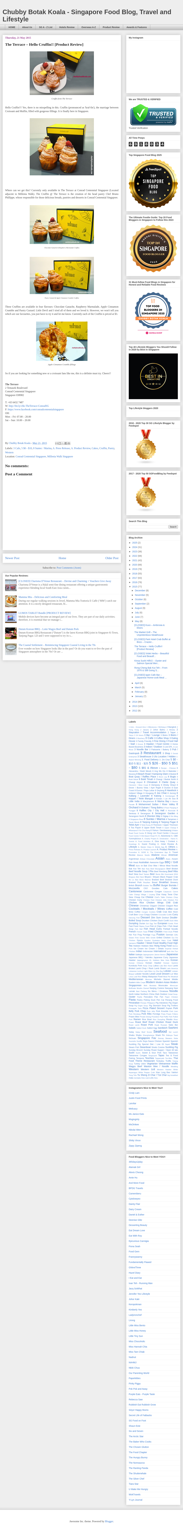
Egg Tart (153, 923)
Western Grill (148, 1069)
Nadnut (132, 1357)
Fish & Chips (156, 926)
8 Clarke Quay (167, 782)
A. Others (170, 847)
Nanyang (169, 988)
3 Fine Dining (159, 741)
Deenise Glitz (135, 1220)
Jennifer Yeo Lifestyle (139, 1294)
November (140, 595)
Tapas (161, 1055)
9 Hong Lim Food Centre (157, 833)
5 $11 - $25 (141, 763)
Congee (145, 912)
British (131, 885)
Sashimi (173, 1027)
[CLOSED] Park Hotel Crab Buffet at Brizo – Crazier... (152, 640)
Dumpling (133, 923)
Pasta (132, 999)
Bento (158, 874)
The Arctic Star (136, 1436)
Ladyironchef (135, 1315)
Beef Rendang (160, 871)
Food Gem (134, 1251)
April (137, 683)
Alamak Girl (134, 1167)
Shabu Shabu (135, 1035)
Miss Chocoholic (137, 1341)
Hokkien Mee (147, 946)
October (139, 599)
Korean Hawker (153, 963)
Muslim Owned (143, 988)
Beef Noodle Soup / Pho (141, 871)
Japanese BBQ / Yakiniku (141, 957)
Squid (167, 1044)
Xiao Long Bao (163, 1072)
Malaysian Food (155, 977)
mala (131, 1078)
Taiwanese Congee (138, 1055)
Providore (155, 1017)
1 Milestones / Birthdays (156, 727)
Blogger (109, 1521)
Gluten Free (134, 938)
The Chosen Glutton (139, 1447)
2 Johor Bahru (157, 730)
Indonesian (148, 951)
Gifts (176, 935)
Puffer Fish (168, 1017)
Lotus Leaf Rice (135, 977)
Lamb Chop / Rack (144, 968)
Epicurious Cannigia (139, 1241)
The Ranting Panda (138, 1468)
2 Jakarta (144, 730)
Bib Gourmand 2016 (169, 874)
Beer (152, 874)
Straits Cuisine (158, 1047)
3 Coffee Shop (161, 738)
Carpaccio (167, 892)
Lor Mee (174, 974)
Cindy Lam (134, 1093)
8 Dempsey (154, 785)
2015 (135, 586)
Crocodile (162, 915)
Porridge (156, 1014)
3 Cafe (16, 448)
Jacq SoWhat (135, 1288)
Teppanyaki (159, 1058)
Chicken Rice (136, 902)
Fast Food (133, 926)
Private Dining (145, 1017)
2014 (135, 701)
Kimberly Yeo (135, 1309)
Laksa (156, 966)
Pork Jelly (151, 1011)
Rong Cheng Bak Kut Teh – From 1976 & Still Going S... (150, 669)
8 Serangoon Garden (163, 813)
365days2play (136, 1162)
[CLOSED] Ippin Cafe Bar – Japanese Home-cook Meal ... (150, 676)
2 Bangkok (171, 727)
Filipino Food (144, 926)
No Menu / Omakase (158, 991)
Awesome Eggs (157, 862)
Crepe (141, 915)
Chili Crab (172, 902)
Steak (174, 1044)
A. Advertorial (164, 836)
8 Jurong (172, 793)
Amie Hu (133, 1177)
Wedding (174, 1066)
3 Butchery (140, 738)
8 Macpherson (147, 801)
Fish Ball (139, 929)
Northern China (147, 994)
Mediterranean (136, 979)
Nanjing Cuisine (157, 988)
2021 (135, 560)
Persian (143, 1003)
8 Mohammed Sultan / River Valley (155, 804)
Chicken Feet (148, 900)
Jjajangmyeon (142, 960)
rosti (147, 1078)
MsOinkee (134, 1124)
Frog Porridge (144, 935)
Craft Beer (133, 915)
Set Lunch (173, 1032)
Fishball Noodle (170, 929)
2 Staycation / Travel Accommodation (153, 731)
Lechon (140, 971)
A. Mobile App (158, 847)
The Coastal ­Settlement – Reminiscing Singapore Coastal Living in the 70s (57, 645)
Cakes (95, 448)
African (164, 855)
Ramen (137, 1019)
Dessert (145, 917)
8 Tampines (171, 819)
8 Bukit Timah (146, 779)
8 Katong (156, 796)
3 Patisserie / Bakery (159, 749)
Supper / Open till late (167, 1050)
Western (9, 452)
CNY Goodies (151, 888)
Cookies (152, 912)
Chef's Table (160, 897)
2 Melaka (171, 730)
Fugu (153, 935)
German (169, 935)
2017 (135, 578)
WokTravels (134, 1494)
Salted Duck (141, 1028)
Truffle (168, 1061)
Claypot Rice (172, 906)
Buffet (156, 885)
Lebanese (133, 971)
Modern (150, 982)
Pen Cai (160, 1000)
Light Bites (148, 971)
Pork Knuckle (162, 1011)
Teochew (149, 1058)
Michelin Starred (162, 979)
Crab (159, 911)
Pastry (111, 448)
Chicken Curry (135, 900)
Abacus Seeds (143, 855)
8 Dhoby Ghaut (168, 785)
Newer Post (12, 558)
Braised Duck (171, 880)
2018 (135, 573)
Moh (145, 985)
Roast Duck (172, 1022)
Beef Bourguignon (157, 869)
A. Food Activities (142, 841)
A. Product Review (80, 448)
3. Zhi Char (164, 760)
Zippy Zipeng (135, 1145)
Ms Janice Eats (136, 1114)
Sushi (131, 1052)
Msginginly (134, 1119)
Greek (153, 938)
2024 (135, 547)
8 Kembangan (169, 796)
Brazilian (146, 882)
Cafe (165, 888)
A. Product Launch (148, 850)
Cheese (149, 897)
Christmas (144, 906)
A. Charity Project (149, 839)
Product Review (111, 27)
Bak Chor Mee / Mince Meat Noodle (161, 866)
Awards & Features (136, 27)
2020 (135, 564)
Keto (167, 960)
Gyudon (147, 940)
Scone (149, 1032)
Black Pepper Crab (169, 877)
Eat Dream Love (137, 1230)
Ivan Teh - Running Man (140, 1283)
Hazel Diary (134, 1272)
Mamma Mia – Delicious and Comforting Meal (42, 597)
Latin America (172, 968)
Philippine (151, 1003)
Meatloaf (174, 977)
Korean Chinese (136, 963)
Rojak (157, 1025)
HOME (12, 27)
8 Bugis (172, 776)
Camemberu (135, 1193)
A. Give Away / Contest (163, 841)
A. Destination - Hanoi (166, 839)
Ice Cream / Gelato (154, 948)
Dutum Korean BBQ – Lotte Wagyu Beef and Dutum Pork (48, 629)
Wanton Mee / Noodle (156, 1066)
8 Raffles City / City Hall (150, 810)
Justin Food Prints (138, 1098)
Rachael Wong (136, 1135)
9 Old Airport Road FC (148, 836)
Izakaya (138, 954)
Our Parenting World (139, 1373)
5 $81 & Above (148, 767)
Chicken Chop (172, 897)
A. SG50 (142, 852)
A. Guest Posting (147, 844)
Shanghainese (148, 1035)
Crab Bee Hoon (170, 912)
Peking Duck (150, 1000)
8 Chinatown (150, 782)
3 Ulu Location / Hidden (164, 756)
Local (152, 973)
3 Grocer (139, 744)
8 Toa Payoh (135, 828)
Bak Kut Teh (135, 869)
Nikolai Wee (135, 1129)
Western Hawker (164, 1070)
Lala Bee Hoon (165, 966)
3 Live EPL (168, 747)
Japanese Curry (160, 957)
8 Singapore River (136, 819)
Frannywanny (135, 1257)
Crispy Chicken (151, 915)
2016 (135, 582)
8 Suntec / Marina (42, 448)
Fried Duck (167, 932)
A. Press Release (61, 448)
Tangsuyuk (152, 1056)
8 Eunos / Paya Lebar (144, 790)
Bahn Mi (139, 866)
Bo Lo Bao (133, 880)
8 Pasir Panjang (170, 808)
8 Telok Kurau (145, 825)
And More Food (136, 1183)
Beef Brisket (172, 869)
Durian (142, 923)
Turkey (137, 1064)
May (137, 621)
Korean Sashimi (170, 963)
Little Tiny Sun (136, 1336)
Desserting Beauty (138, 1225)
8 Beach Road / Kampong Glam (152, 774)
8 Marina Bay (162, 801)
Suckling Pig (171, 1047)
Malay (145, 977)
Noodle (173, 991)
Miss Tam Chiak (137, 1352)
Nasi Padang (141, 991)
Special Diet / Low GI (153, 1044)
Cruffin (103, 448)
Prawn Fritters (172, 1014)
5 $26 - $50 (158, 763)
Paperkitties (134, 1378)
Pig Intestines (162, 1003)
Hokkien (137, 946)
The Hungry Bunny (138, 1457)
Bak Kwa (145, 869)
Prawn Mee (134, 1017)
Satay (131, 1032)
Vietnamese (165, 1063)
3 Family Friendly (144, 741)
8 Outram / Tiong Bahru (151, 807)
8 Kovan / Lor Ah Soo (164, 799)
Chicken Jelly (160, 900)
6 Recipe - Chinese (167, 768)
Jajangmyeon (148, 955)
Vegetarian (152, 1063)
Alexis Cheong (136, 1172)
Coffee (169, 909)
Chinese (134, 905)
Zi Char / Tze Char (157, 1075)
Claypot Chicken (157, 906)
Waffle (175, 1063)
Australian (144, 862)
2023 (135, 551)
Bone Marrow (145, 880)
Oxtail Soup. (173, 994)
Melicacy (133, 1108)
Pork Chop (140, 1011)
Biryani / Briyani (152, 877)
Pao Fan (158, 997)
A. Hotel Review (165, 844)
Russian (164, 1025)
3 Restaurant (150, 753)
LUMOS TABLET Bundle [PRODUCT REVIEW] (44, 613)
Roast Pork (147, 1024)
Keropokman (135, 1304)
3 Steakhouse (144, 756)
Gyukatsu (156, 940)
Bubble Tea (147, 885)
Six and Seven (136, 1431)
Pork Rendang (135, 1014)
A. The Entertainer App (157, 852)
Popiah (169, 1008)
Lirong (132, 1320)
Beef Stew (133, 874)
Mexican (148, 979)
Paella (139, 997)
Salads (132, 1028)
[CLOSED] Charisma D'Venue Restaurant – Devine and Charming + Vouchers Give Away (64, 581)
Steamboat (145, 1047)
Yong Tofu (133, 1075)
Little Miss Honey (137, 1330)
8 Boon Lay (162, 777)
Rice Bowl (147, 1019)
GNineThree (135, 1267)
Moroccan (174, 985)
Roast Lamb (134, 1025)
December (140, 590)
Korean (174, 960)
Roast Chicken (156, 1022)
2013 (135, 706)
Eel (147, 923)
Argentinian (134, 859)
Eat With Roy (135, 1235)
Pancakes (148, 997)
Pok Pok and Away (138, 1389)
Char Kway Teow (164, 894)
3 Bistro (164, 735)
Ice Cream (139, 948)
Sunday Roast (150, 1050)
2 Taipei (171, 732)
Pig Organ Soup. (141, 1006)
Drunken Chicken (149, 920)
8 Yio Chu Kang (143, 830)
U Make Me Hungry (138, 1489)
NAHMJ (132, 1362)
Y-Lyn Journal (135, 1500)
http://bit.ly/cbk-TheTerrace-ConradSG (29, 406)
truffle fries (153, 1078)
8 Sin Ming (173, 816)
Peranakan (134, 1002)
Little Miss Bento (137, 1325)
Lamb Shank (160, 968)
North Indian (134, 994)
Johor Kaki (134, 1299)
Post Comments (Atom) (69, 567)
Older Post (111, 558)
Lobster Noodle (142, 974)
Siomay (161, 1038)
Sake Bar (173, 1025)
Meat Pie (166, 977)
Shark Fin (160, 1035)
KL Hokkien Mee (156, 960)
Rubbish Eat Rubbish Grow (142, 1404)
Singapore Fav (147, 1038)
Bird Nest (140, 877)
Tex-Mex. (168, 1058)
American (173, 855)
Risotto (169, 1019)
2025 (135, 542)
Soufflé (139, 1041)
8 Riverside (170, 811)
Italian (132, 954)
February (139, 691)
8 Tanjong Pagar (167, 822)
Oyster (132, 996)
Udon (143, 1064)
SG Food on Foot (137, 1420)
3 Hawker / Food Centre (156, 744)
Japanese (172, 954)
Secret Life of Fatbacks (140, 1415)
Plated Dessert (157, 1008)
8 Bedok (172, 774)
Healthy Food (166, 943)
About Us (27, 27)
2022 (135, 556)
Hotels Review (66, 27)
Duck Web (174, 921)
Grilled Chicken (163, 938)
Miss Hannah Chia (138, 1346)
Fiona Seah (134, 1246)
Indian (139, 951)
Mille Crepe (140, 982)
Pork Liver (173, 1011)
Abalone (155, 855)
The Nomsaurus (137, 1462)
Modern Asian (163, 982)
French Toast (142, 932)
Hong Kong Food (163, 945)
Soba (176, 1038)
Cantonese (135, 891)
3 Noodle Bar (141, 749)
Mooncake (163, 985)
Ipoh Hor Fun (172, 951)
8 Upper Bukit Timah (151, 828)
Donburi (165, 918)
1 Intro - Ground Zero (137, 727)
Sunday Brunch (136, 1050)
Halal (175, 940)
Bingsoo (132, 877)
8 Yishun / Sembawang (160, 830)
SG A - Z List (45, 27)
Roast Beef (141, 1022)
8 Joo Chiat (161, 793)
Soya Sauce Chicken (152, 1041)
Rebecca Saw (136, 1399)
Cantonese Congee (153, 891)
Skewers (168, 1038)
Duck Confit (163, 920)
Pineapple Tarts (135, 1008)
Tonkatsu (160, 1061)
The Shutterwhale (137, 1473)
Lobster (167, 971)
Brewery (174, 882)
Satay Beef (140, 1032)
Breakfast (164, 882)
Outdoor (163, 994)
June (137, 617)
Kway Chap (147, 966)
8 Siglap (165, 816)
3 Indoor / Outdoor (153, 746)
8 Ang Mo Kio (159, 771)
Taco (165, 1053)
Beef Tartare (144, 874)
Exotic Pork (173, 923)
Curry (175, 914)
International (160, 951)
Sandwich (163, 1028)
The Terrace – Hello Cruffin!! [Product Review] (148, 647)
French (132, 931)
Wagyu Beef (135, 1066)
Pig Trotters (172, 1005)
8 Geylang (159, 790)
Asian (159, 858)
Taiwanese (173, 1053)
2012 (135, 710)
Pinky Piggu (135, 1383)
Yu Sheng (142, 1075)
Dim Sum (156, 917)
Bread (154, 882)
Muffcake (132, 988)
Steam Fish (134, 1047)
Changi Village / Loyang (144, 894)
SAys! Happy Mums (138, 1410)
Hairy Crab (166, 940)
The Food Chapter (138, 1452)
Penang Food (171, 1000)
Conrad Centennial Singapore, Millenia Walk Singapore (44, 456)
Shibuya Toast (172, 1035)
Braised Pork (135, 882)
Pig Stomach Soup (157, 1005)
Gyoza (140, 940)
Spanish (166, 1041)
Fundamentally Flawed (140, 1262)
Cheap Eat (139, 897)
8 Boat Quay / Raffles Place (153, 775)
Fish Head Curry (153, 929)
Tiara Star (134, 1484)
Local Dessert (163, 973)
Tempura (140, 1058)
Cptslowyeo (134, 1198)
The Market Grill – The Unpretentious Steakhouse (148, 633)
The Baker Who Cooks (140, 1441)
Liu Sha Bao (158, 971)
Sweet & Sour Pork (151, 1053)
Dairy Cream (135, 1209)
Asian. (168, 859)
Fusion (161, 934)
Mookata (152, 985)
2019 (135, 569)
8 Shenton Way (152, 816)
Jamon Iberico (160, 955)
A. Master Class (145, 847)
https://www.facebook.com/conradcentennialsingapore (36, 409)
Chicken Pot (173, 900)
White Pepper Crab (146, 1072)
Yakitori (174, 1072)
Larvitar (132, 1103)
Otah (157, 994)
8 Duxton (166, 788)
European (162, 923)
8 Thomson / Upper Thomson (164, 825)
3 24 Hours (139, 735)
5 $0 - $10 (26, 448)
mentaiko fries (139, 1078)
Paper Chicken (171, 997)
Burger (164, 885)
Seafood (160, 1031)
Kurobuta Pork (135, 966)
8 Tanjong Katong (149, 822)
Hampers (132, 943)
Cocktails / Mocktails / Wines (147, 908)
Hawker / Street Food (147, 943)
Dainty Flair (134, 1204)
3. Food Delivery (150, 759)
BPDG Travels (136, 1188)
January (139, 696)
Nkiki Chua (134, 1367)
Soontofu (132, 1041)
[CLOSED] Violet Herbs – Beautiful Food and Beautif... (151, 654)
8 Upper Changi (169, 828)
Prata (163, 1014)
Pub (161, 1017)
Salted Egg (152, 1028)
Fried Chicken (155, 931)
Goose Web (145, 938)
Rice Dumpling (159, 1019)
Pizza (145, 1008)
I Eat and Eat (135, 1278)
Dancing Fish (134, 918)
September (140, 603)
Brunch (138, 885)
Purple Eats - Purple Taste (142, 1394)
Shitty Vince (135, 1140)
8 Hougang (148, 793)
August (138, 608)
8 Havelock (170, 790)
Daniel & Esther (136, 1214)
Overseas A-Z (88, 27)
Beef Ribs (173, 871)
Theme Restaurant (145, 1061)
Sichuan (132, 1038)
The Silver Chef (136, 1478)
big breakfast (172, 1075)
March (138, 687)
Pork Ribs (146, 1014)
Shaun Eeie (134, 1426)
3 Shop (166, 753)
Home (62, 558)
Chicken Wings (155, 902)
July (137, 612)
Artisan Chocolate (147, 859)
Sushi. (138, 1053)
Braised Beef (158, 880)
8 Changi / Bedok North (165, 779)
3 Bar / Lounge (152, 735)
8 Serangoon (144, 813)
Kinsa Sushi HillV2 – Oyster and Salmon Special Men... (150, 662)
